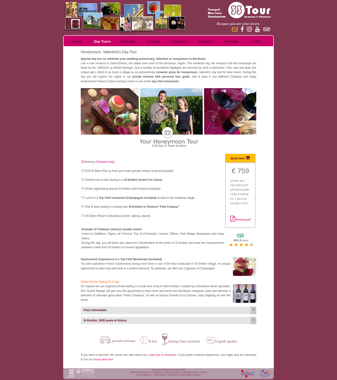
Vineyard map (105, 161)
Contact (205, 41)
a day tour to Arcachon (162, 355)
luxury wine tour (103, 359)
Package (128, 41)
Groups (153, 41)
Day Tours (102, 41)
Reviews (231, 41)
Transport (179, 41)
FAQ (256, 41)
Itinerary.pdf (243, 219)
